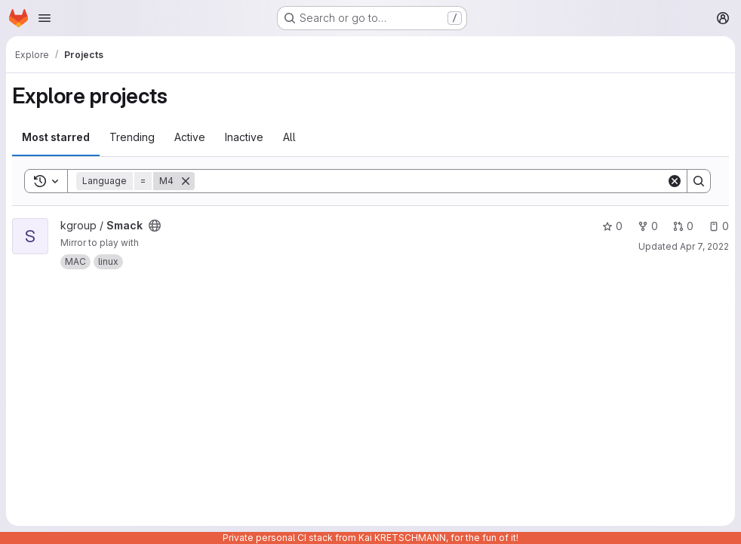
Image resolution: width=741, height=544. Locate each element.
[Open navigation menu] (44, 18)
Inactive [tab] (244, 137)
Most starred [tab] (56, 137)
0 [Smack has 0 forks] (648, 226)
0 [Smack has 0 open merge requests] (683, 226)
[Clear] (675, 181)
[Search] (430, 181)
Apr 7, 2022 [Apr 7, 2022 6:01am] (704, 246)
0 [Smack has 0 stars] (612, 226)
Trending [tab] (132, 137)
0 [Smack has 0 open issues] (719, 226)
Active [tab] (189, 137)
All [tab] (289, 137)
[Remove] (186, 181)
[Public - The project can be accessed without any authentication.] (155, 226)
